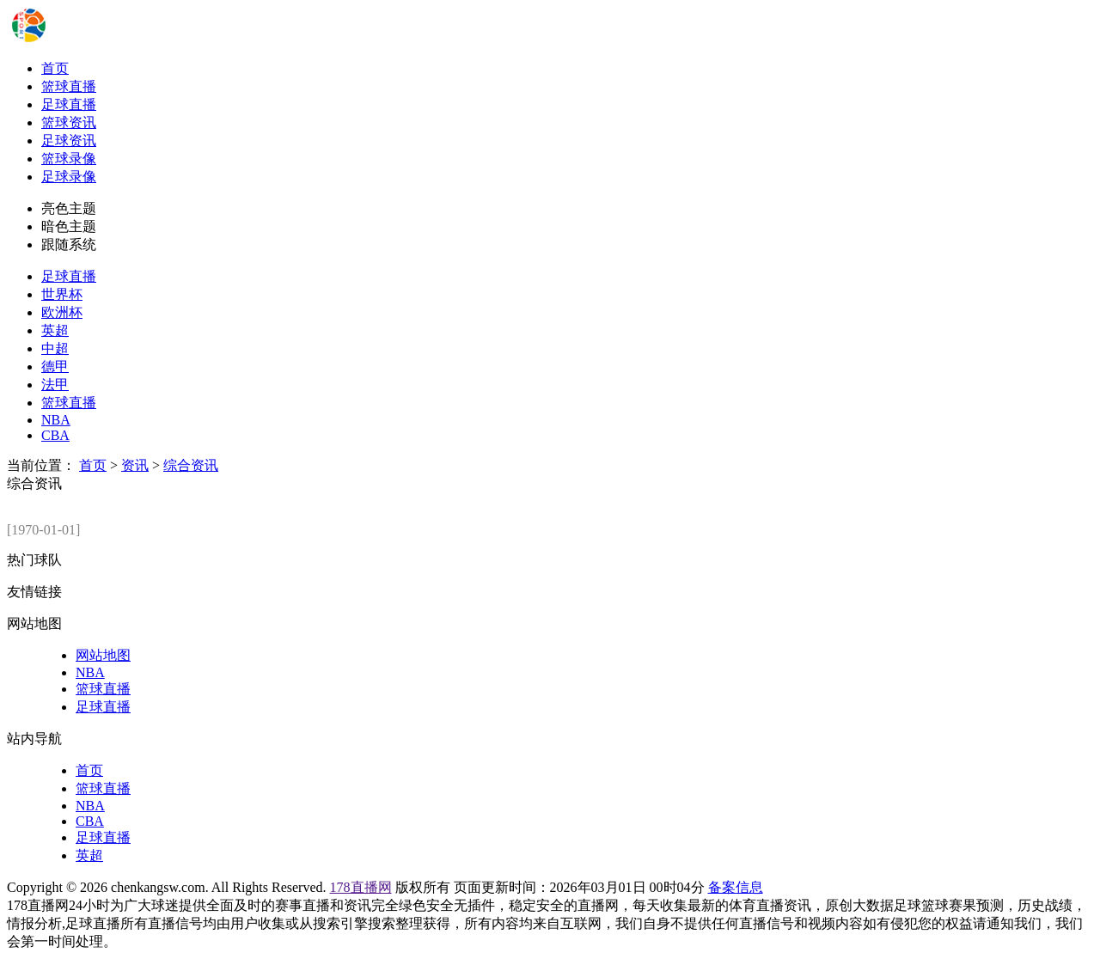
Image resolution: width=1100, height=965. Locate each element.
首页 (55, 68)
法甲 (55, 384)
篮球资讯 (68, 122)
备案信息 (735, 887)
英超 (55, 330)
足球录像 (68, 176)
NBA (55, 419)
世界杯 (61, 294)
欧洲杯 (61, 312)
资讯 (135, 465)
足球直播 (68, 104)
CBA (55, 435)
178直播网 (361, 887)
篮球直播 (68, 86)
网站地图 (103, 655)
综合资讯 (190, 465)
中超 (55, 348)
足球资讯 (68, 140)
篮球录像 (68, 158)
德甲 (55, 366)
